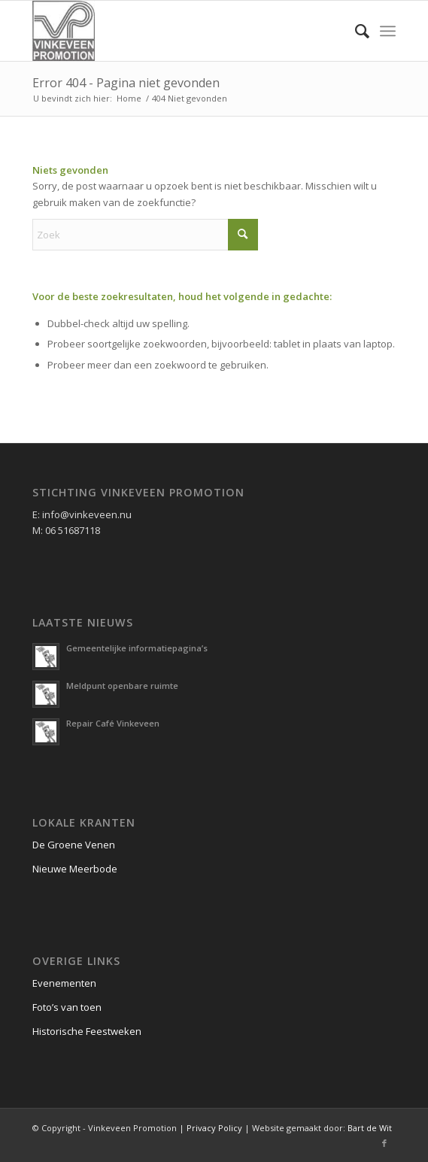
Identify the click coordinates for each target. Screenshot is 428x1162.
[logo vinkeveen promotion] (177, 31)
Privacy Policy (214, 1127)
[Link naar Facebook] (384, 1143)
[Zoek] (354, 31)
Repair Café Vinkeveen (112, 723)
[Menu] (388, 31)
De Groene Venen (73, 844)
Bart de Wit (370, 1127)
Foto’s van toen (67, 1007)
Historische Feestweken (86, 1031)
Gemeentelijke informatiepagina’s (137, 648)
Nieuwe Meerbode (74, 868)
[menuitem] (354, 31)
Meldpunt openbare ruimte (122, 685)
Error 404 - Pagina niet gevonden (126, 82)
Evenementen (64, 983)
